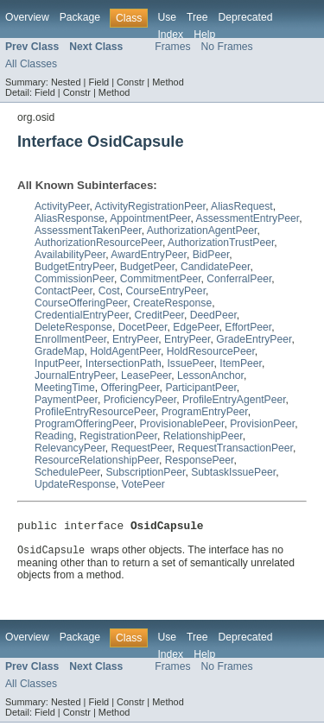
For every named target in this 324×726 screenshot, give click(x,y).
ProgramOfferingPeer (84, 424)
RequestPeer (141, 448)
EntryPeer (135, 339)
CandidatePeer (215, 267)
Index (170, 34)
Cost (109, 291)
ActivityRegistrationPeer (150, 206)
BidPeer (211, 255)
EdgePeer (196, 327)
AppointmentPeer (150, 218)
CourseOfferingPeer (81, 303)
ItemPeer (240, 363)
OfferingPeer (130, 388)
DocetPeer (143, 327)
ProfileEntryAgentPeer (234, 400)
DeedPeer (213, 315)
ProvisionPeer (262, 424)
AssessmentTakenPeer (88, 230)
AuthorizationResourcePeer (98, 243)
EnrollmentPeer (70, 339)
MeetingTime (65, 388)
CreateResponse (172, 303)
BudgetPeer (147, 267)
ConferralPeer (238, 279)
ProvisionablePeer (181, 424)
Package (80, 17)
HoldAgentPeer (125, 351)
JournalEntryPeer (75, 375)
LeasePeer (146, 375)
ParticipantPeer (200, 388)
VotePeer (143, 484)
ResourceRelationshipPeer (97, 460)
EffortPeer (248, 327)
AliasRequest (242, 206)
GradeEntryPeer (253, 339)
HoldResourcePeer (211, 351)
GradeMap (59, 351)
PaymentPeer (66, 400)
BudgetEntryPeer (74, 267)
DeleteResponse (73, 327)
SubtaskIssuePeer (233, 472)
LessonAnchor (210, 375)
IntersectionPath (124, 363)
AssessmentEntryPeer (248, 218)
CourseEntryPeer (165, 291)
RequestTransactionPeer (235, 448)
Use (166, 17)
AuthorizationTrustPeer (221, 243)
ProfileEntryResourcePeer (95, 412)
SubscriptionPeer (145, 472)
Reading (54, 436)
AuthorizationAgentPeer (202, 230)
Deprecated (246, 17)
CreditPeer (159, 315)
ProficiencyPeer (140, 400)
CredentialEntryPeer (82, 315)
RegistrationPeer (118, 436)
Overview (27, 17)
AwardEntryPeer (149, 255)
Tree (197, 17)
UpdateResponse (75, 484)
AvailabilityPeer (70, 255)
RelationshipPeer (203, 436)
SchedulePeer (67, 472)
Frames (172, 47)
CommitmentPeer (160, 279)
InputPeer (57, 363)
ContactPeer (63, 291)
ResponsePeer (199, 460)
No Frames (227, 47)
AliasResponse (70, 218)
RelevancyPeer (70, 448)
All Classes (31, 64)
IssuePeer (190, 363)
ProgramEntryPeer (205, 412)
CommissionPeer (74, 279)
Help (204, 34)
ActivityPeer (62, 206)
